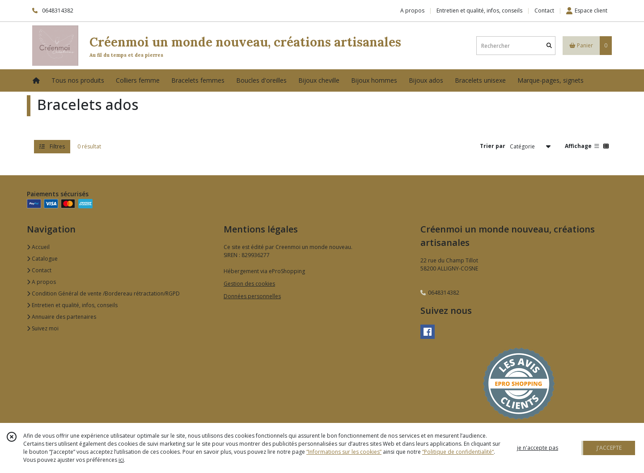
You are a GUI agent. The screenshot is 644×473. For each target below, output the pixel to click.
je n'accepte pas (537, 448)
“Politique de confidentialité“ (458, 452)
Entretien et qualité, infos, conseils (72, 305)
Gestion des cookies (249, 283)
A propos (41, 282)
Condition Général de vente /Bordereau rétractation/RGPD (103, 293)
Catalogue (42, 258)
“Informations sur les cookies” (343, 452)
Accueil (38, 247)
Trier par (492, 146)
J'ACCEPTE (609, 448)
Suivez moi (43, 328)
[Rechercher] (549, 46)
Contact (544, 10)
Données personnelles (252, 296)
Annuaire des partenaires (61, 317)
